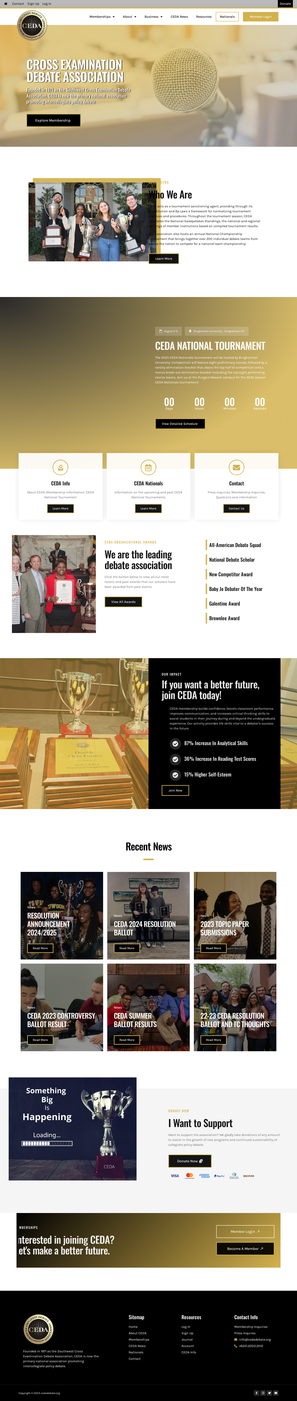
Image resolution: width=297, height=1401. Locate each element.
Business (154, 16)
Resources (204, 17)
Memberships (102, 16)
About (129, 16)
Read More (40, 948)
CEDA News (179, 17)
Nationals (227, 17)
